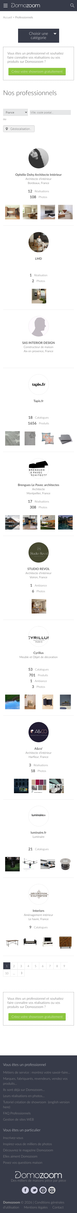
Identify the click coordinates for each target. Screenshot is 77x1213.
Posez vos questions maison (22, 1162)
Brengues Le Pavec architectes (38, 485)
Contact (58, 1207)
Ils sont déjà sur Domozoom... (24, 1089)
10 (6, 973)
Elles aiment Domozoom (20, 1156)
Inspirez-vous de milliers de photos (27, 1144)
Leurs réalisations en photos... (24, 1096)
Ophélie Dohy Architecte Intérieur (38, 174)
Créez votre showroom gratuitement (37, 71)
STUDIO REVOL (38, 569)
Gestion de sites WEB (18, 1119)
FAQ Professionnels (17, 1113)
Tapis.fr (38, 401)
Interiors (38, 911)
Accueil (7, 17)
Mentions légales (36, 1207)
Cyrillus (38, 653)
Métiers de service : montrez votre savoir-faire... (36, 1072)
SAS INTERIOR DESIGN (38, 343)
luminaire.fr (38, 832)
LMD (38, 258)
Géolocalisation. (18, 129)
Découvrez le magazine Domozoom (28, 1150)
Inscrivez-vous (13, 1137)
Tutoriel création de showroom (24, 1102)
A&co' (38, 748)
